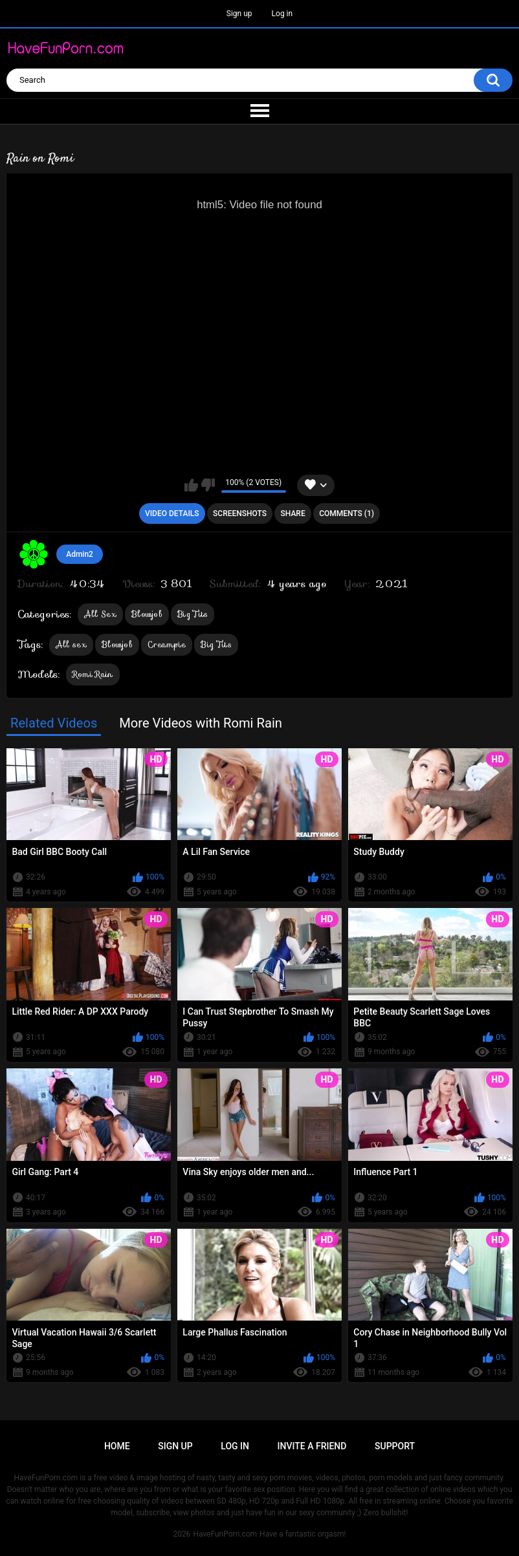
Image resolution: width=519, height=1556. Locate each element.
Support (395, 1446)
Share (293, 513)
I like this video (191, 485)
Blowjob (146, 614)
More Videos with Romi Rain (200, 723)
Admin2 (79, 554)
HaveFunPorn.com (225, 1534)
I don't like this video (208, 485)
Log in (282, 13)
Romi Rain (92, 674)
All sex (71, 644)
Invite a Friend (312, 1446)
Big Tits (192, 614)
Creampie (167, 644)
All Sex (100, 614)
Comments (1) (346, 513)
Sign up (239, 13)
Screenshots (240, 513)
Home (117, 1446)
